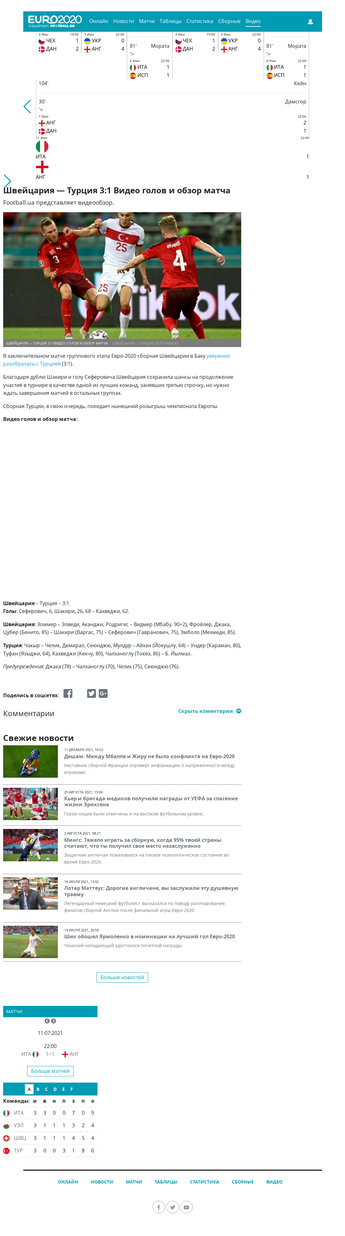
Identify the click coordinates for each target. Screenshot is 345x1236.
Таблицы (170, 21)
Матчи (147, 21)
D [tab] (55, 1089)
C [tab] (46, 1089)
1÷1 (50, 1054)
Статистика (199, 21)
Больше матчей (50, 1071)
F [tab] (71, 1089)
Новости (123, 21)
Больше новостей (122, 977)
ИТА (26, 1054)
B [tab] (37, 1089)
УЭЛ (19, 1125)
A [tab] (29, 1089)
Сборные (229, 21)
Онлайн (98, 21)
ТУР (18, 1150)
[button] (27, 106)
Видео (253, 21)
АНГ (74, 1054)
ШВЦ (20, 1137)
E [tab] (63, 1089)
